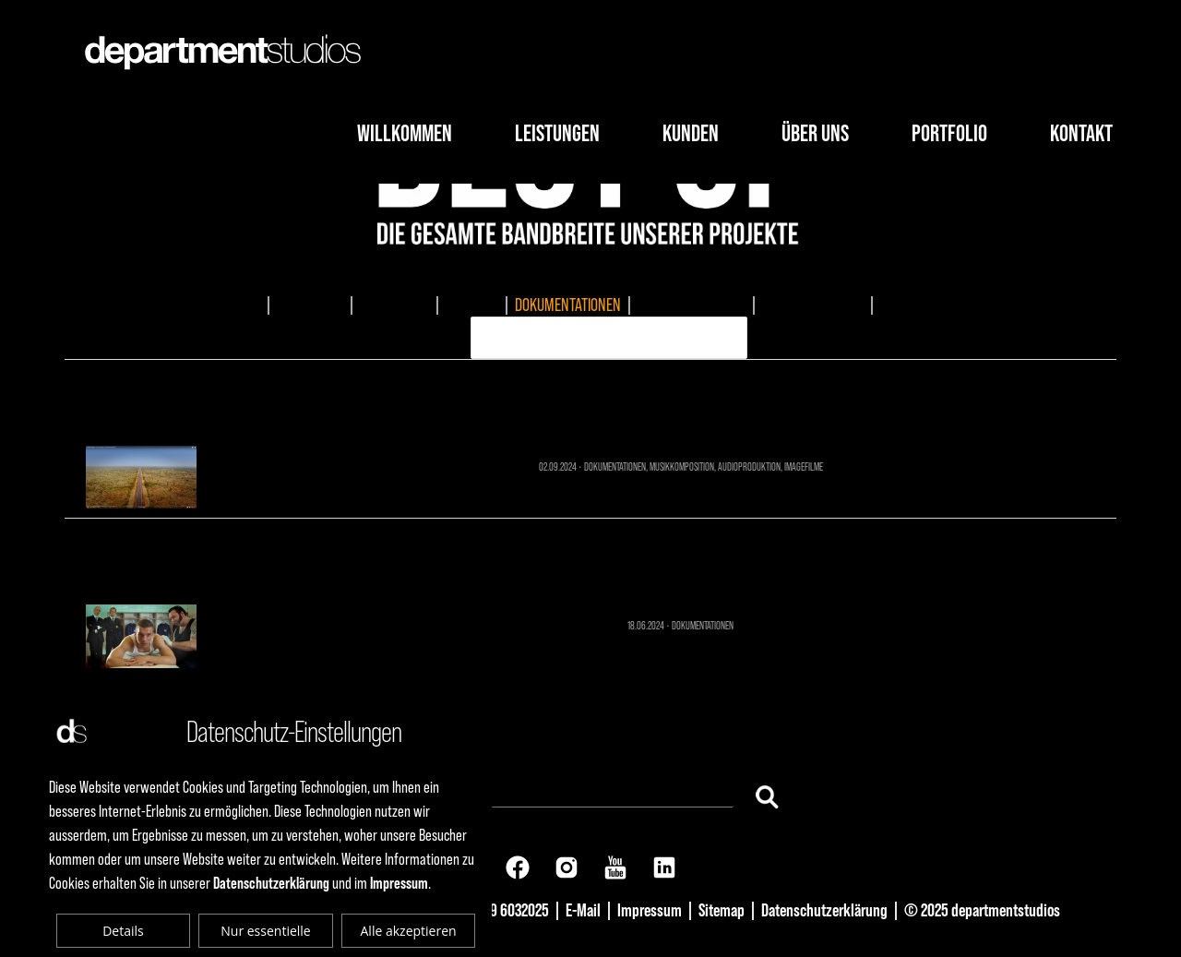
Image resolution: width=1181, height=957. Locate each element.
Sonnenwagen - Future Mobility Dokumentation (591, 399)
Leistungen (557, 133)
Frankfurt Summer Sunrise (591, 557)
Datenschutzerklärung (824, 910)
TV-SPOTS (472, 304)
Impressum (649, 910)
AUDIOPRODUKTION (813, 304)
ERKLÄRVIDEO (917, 304)
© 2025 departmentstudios (982, 910)
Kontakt (1081, 133)
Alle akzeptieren (409, 930)
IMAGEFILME (310, 304)
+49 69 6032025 (503, 910)
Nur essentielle (265, 930)
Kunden (690, 133)
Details (123, 930)
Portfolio (949, 133)
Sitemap (721, 910)
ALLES (243, 304)
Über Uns (815, 133)
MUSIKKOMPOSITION (692, 304)
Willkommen (404, 133)
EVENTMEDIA (394, 304)
